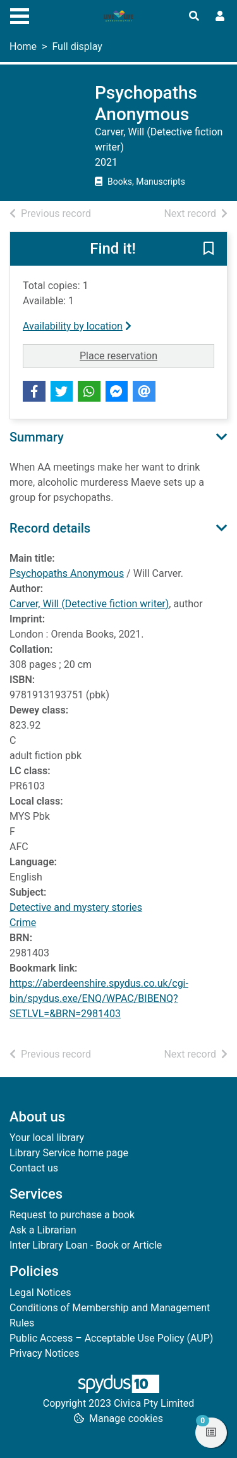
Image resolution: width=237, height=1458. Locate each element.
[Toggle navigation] (19, 14)
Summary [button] (36, 437)
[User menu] (220, 16)
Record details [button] (49, 528)
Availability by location (77, 326)
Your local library (46, 1138)
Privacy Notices (44, 1353)
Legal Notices (40, 1293)
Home (23, 46)
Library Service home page (68, 1153)
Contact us (33, 1168)
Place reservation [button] (147, 355)
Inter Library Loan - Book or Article (85, 1245)
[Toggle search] (194, 16)
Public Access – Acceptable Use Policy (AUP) (111, 1338)
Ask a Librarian (42, 1230)
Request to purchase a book (72, 1215)
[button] (208, 250)
